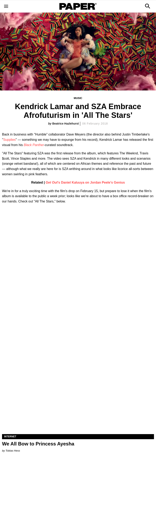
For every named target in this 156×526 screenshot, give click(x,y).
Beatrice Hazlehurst (65, 123)
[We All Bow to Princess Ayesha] (78, 396)
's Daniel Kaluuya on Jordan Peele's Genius (85, 182)
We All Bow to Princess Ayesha (38, 443)
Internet (10, 436)
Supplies (9, 139)
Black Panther (34, 145)
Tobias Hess (12, 450)
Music (78, 98)
